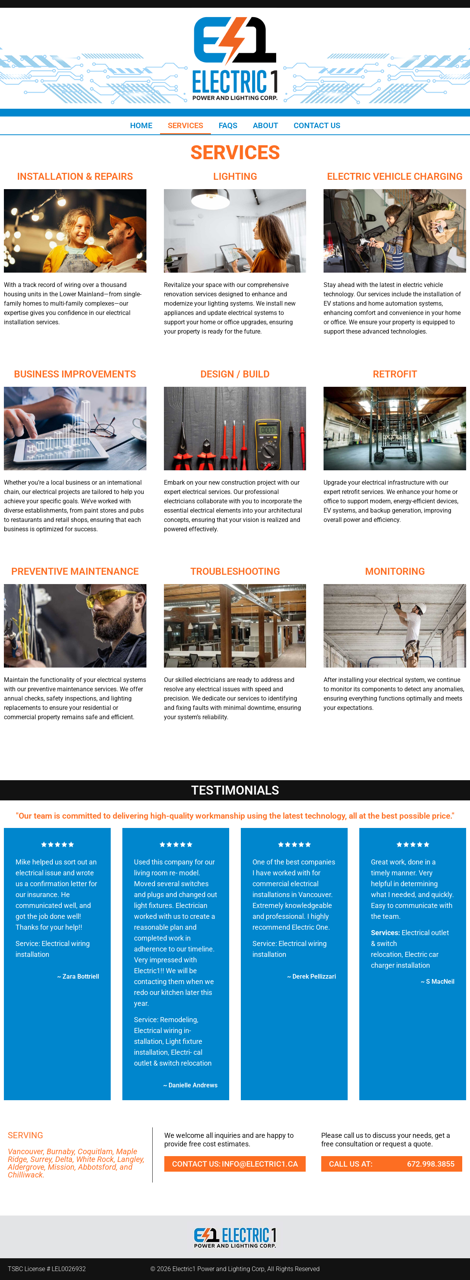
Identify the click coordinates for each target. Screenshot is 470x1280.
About (265, 125)
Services (185, 125)
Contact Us (317, 125)
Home (141, 125)
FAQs (228, 125)
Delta (64, 1159)
